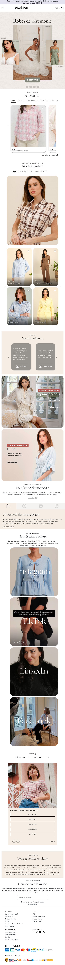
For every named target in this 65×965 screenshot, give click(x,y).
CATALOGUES (33, 815)
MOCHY (43, 171)
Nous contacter (37, 919)
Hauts (13, 101)
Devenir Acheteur (10, 932)
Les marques (9, 916)
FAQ (34, 914)
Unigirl (13, 171)
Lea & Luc (23, 171)
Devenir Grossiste (10, 934)
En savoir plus (32, 498)
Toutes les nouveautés (49, 155)
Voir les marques (8, 527)
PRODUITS (32, 820)
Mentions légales (10, 919)
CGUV (7, 921)
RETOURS (32, 834)
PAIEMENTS (32, 829)
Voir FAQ (52, 841)
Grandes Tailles (47, 101)
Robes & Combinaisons (28, 101)
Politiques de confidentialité (14, 924)
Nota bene (33, 171)
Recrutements (9, 926)
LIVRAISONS (32, 825)
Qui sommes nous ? (11, 914)
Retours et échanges (11, 939)
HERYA (13, 149)
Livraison (8, 937)
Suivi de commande (39, 916)
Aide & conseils (37, 921)
